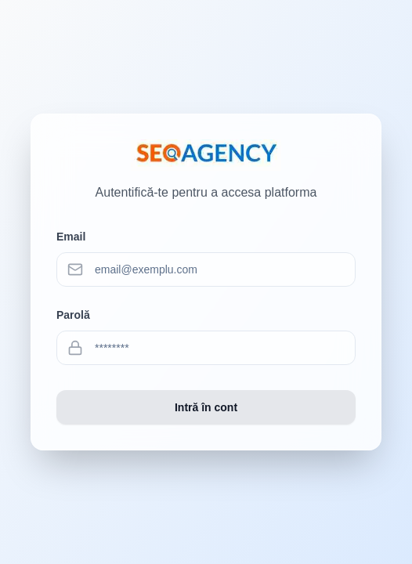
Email (70, 236)
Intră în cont (206, 407)
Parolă (73, 315)
